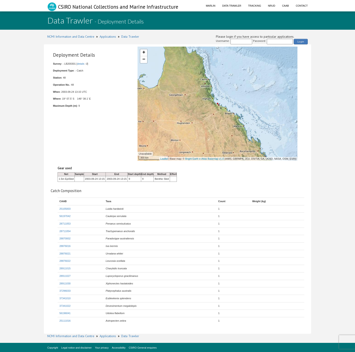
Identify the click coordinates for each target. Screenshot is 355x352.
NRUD (271, 5)
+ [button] (143, 52)
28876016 (65, 246)
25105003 (65, 208)
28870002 (65, 238)
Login (300, 41)
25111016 (65, 320)
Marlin (210, 5)
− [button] (143, 59)
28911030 (65, 283)
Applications (108, 36)
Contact (302, 5)
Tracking (254, 5)
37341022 (65, 305)
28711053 (65, 223)
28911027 (65, 276)
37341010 (65, 298)
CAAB (285, 5)
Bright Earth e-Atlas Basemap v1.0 (204, 158)
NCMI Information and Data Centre (70, 36)
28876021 (65, 253)
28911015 (65, 268)
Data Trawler (231, 5)
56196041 (65, 313)
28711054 (65, 231)
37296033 (65, 290)
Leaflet (164, 158)
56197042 (65, 216)
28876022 (65, 260)
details (81, 63)
